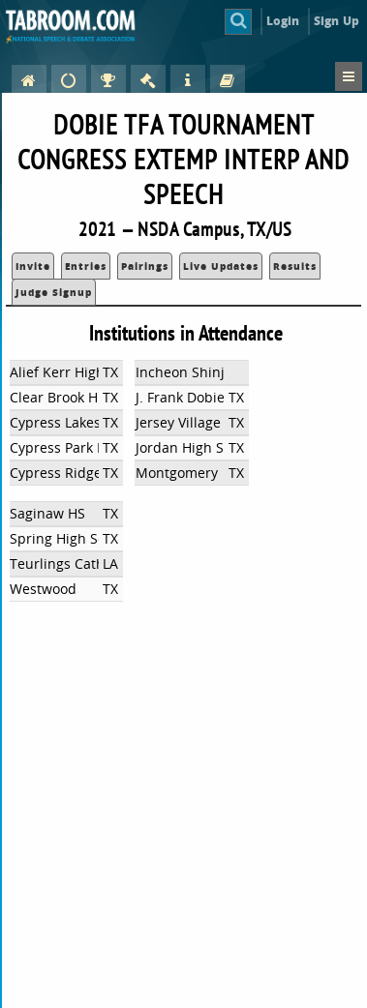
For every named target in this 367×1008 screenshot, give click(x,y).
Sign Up (336, 21)
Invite (32, 266)
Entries (86, 266)
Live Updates (221, 266)
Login (283, 21)
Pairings (144, 266)
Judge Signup (53, 292)
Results (295, 266)
